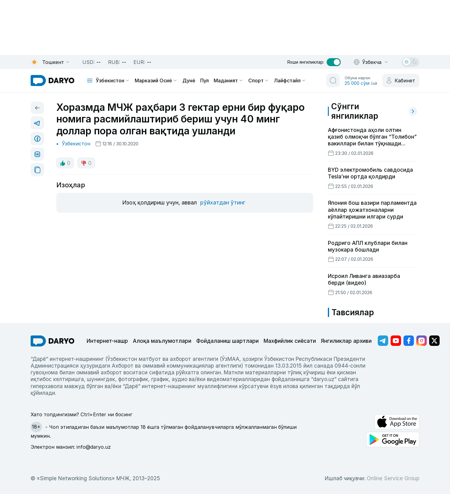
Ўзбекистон (113, 80)
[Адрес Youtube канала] (396, 340)
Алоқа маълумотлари (162, 341)
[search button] (333, 80)
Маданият (228, 80)
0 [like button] (65, 163)
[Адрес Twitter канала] (434, 340)
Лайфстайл (290, 80)
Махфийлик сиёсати (290, 341)
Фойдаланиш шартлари (227, 341)
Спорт (258, 80)
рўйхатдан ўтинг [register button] (222, 202)
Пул (204, 80)
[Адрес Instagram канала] (421, 340)
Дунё (188, 80)
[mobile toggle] (90, 80)
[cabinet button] (400, 80)
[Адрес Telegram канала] (383, 340)
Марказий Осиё (156, 80)
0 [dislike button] (86, 163)
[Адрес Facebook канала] (408, 340)
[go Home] (52, 340)
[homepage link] (52, 80)
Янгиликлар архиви (346, 341)
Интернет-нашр (107, 341)
